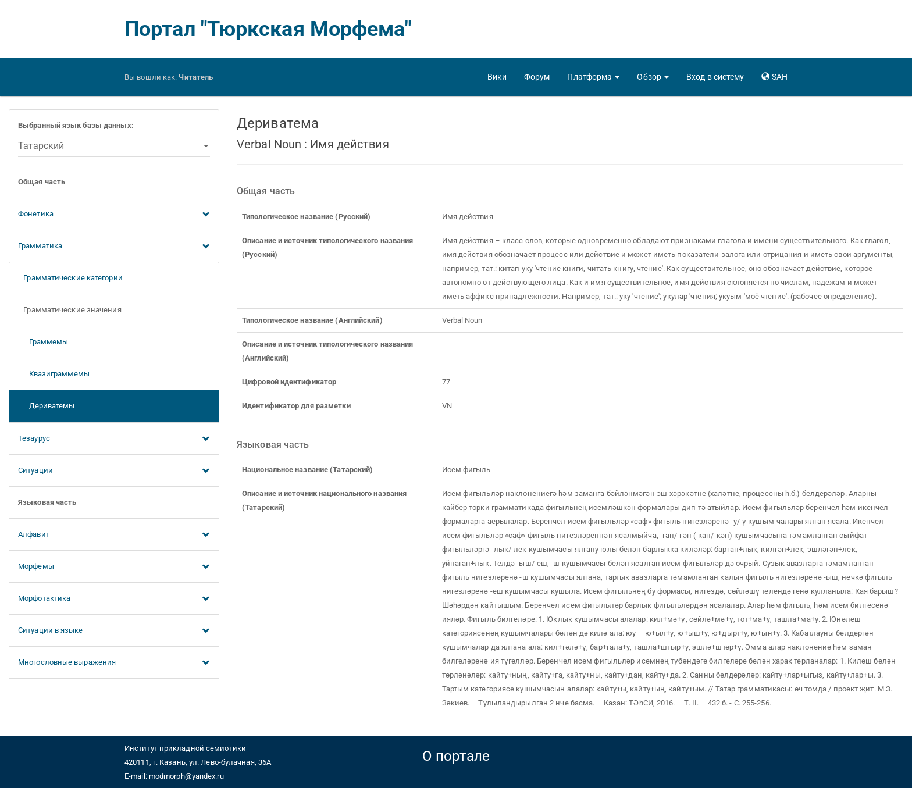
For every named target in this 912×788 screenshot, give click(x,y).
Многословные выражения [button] (114, 663)
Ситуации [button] (114, 471)
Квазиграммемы (54, 373)
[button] (593, 76)
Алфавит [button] (114, 535)
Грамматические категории (70, 277)
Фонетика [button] (114, 215)
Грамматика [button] (114, 247)
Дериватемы (46, 405)
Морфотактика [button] (114, 599)
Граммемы (43, 341)
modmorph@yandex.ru (186, 776)
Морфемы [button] (114, 567)
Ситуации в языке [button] (114, 631)
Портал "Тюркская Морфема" (268, 29)
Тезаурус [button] (114, 439)
